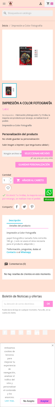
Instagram (29, 332)
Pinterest (32, 207)
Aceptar (44, 401)
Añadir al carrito (30, 180)
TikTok (45, 332)
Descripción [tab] (15, 220)
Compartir (17, 207)
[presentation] (26, 322)
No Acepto (28, 401)
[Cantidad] (5, 180)
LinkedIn (37, 332)
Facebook (4, 332)
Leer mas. (10, 400)
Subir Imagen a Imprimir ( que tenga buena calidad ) (25, 145)
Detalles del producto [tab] (20, 225)
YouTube (13, 332)
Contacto (11, 252)
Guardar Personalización (34, 164)
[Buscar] (27, 13)
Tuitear (24, 207)
